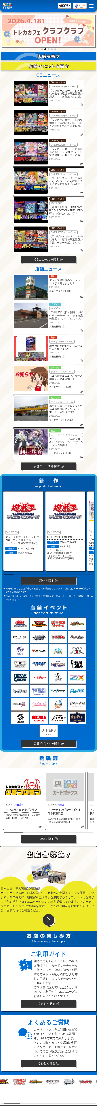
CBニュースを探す (48, 259)
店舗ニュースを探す (48, 466)
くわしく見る (48, 1003)
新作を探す (48, 580)
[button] (42, 49)
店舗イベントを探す (48, 743)
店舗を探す (48, 838)
